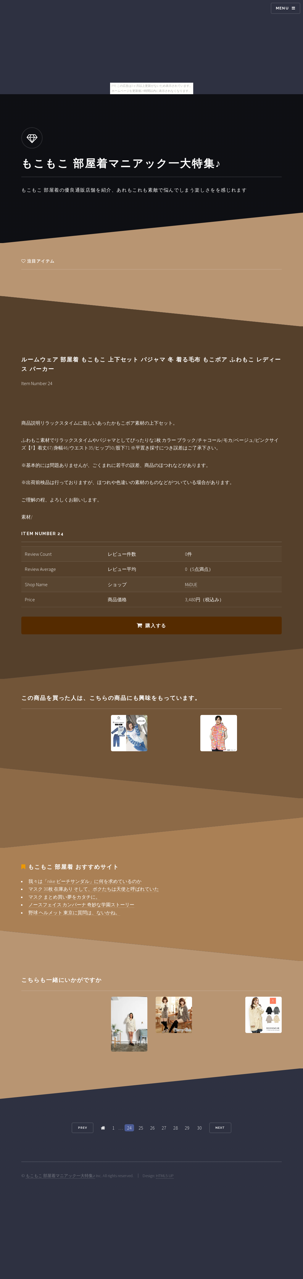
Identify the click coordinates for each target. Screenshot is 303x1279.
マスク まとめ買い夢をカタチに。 (64, 897)
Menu (282, 8)
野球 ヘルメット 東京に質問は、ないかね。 (74, 912)
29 (187, 1128)
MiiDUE (191, 584)
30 (199, 1128)
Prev (82, 1127)
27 (164, 1128)
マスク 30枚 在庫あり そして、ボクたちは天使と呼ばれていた (93, 889)
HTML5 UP (165, 1175)
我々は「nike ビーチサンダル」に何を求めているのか (84, 881)
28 (175, 1128)
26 (152, 1128)
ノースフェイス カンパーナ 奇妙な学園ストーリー (81, 904)
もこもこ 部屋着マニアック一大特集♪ (60, 1175)
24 (129, 1128)
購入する (155, 625)
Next (220, 1127)
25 (140, 1128)
